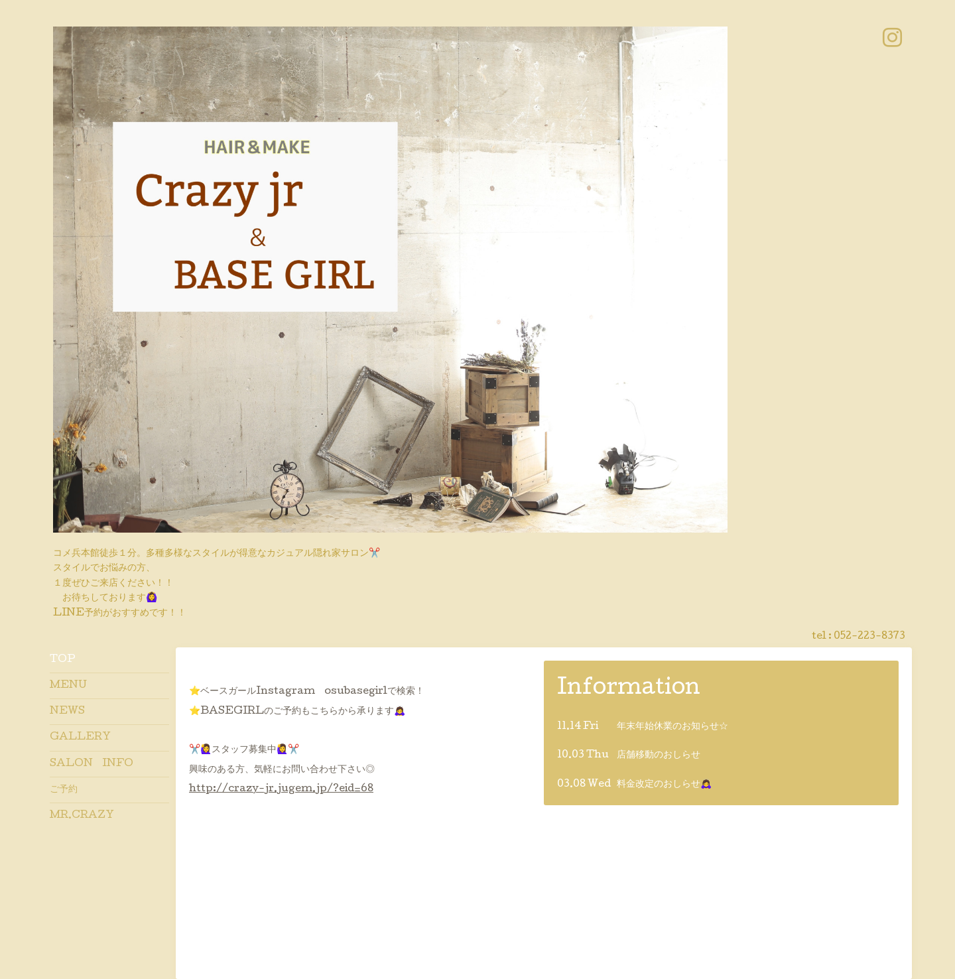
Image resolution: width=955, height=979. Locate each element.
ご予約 (64, 790)
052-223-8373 (869, 636)
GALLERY (80, 737)
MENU (68, 686)
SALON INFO (91, 764)
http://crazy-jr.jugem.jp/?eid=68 (281, 789)
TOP (63, 660)
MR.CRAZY (82, 816)
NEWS (67, 711)
